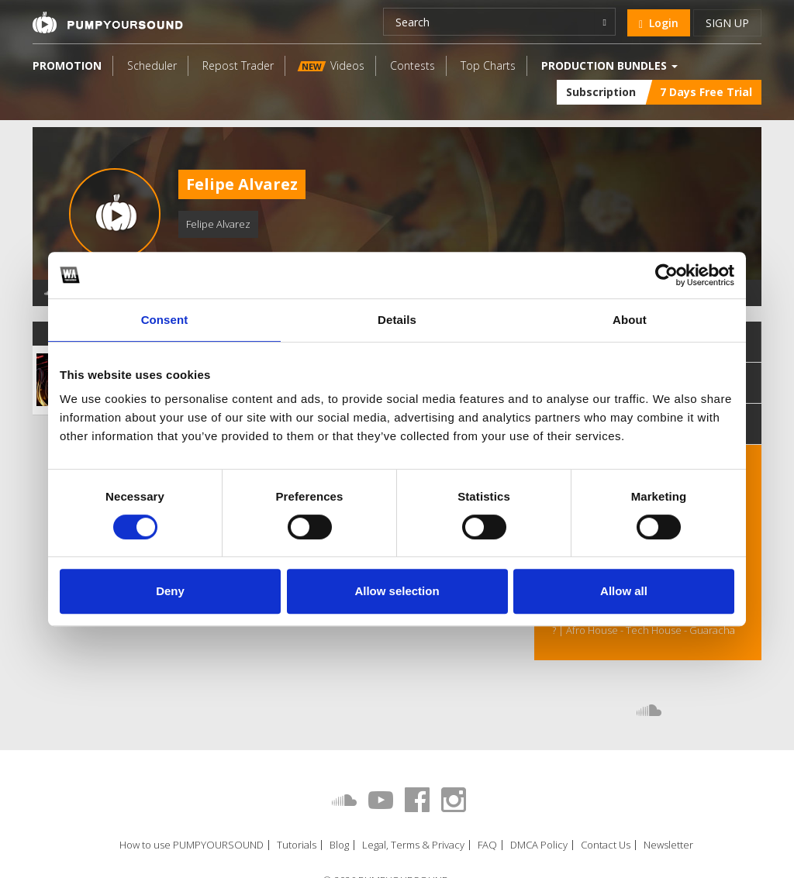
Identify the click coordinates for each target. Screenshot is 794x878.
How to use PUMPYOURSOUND (191, 845)
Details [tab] (397, 319)
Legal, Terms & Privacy (413, 845)
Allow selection (396, 590)
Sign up (727, 22)
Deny (170, 590)
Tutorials (296, 845)
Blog (339, 845)
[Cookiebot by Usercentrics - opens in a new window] (666, 275)
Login (658, 22)
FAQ (487, 845)
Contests (412, 65)
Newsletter (668, 845)
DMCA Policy (539, 845)
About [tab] (630, 319)
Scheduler (152, 65)
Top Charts (488, 65)
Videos (331, 65)
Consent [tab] (164, 319)
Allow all (623, 590)
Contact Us (605, 845)
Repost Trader (238, 65)
